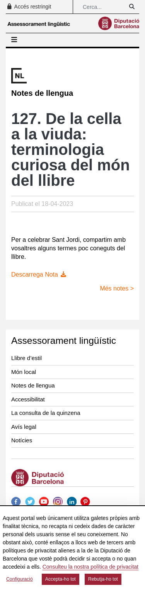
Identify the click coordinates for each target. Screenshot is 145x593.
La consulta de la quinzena (45, 412)
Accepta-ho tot (60, 579)
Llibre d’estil (26, 358)
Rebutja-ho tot (103, 579)
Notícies (21, 440)
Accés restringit (28, 6)
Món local (23, 372)
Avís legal (23, 426)
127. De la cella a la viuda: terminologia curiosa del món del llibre (70, 149)
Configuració (19, 579)
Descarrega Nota (39, 274)
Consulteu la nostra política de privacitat (90, 567)
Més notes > (117, 288)
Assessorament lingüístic (63, 340)
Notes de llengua (33, 385)
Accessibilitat (28, 399)
